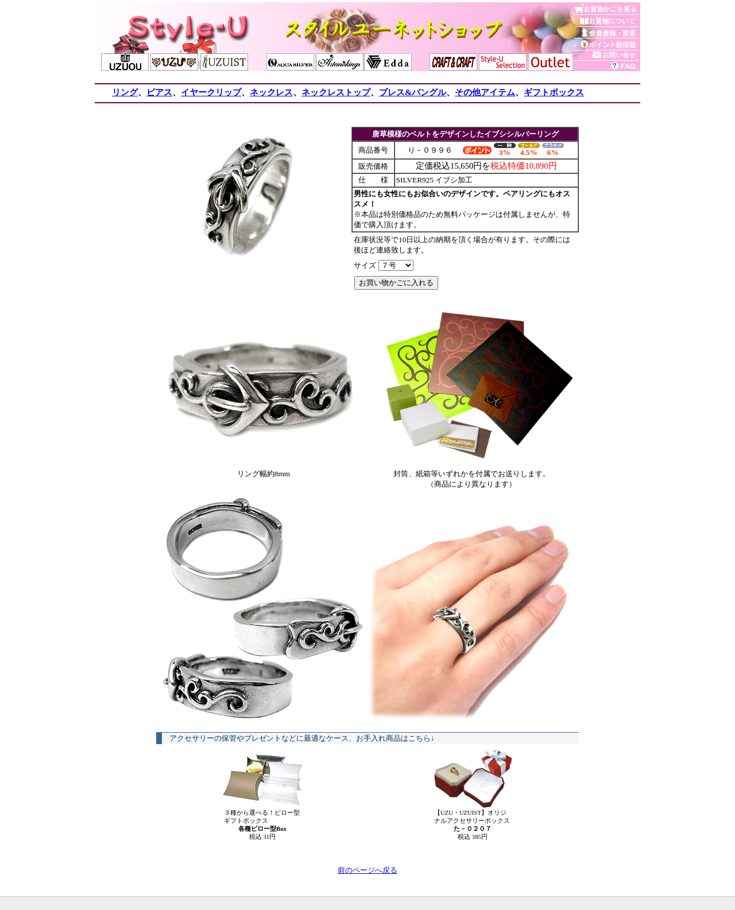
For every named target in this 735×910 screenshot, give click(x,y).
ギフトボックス (554, 92)
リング (125, 92)
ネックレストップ (335, 92)
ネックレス (271, 92)
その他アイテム (485, 92)
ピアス (159, 92)
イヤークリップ (211, 92)
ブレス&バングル (412, 92)
